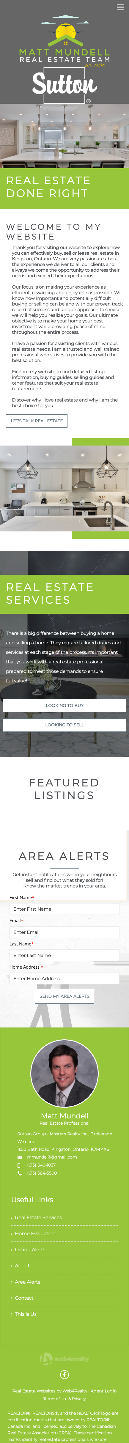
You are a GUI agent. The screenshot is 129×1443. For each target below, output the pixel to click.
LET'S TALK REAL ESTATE (37, 421)
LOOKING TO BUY (65, 705)
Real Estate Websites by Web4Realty (49, 1392)
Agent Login (104, 1392)
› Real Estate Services (36, 1217)
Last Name (22, 944)
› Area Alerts (25, 1283)
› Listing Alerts (28, 1250)
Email (16, 920)
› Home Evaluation (33, 1234)
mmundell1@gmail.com (52, 1157)
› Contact (22, 1299)
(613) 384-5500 (42, 1173)
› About (20, 1266)
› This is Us (24, 1315)
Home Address (26, 967)
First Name (22, 897)
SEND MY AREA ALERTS (64, 996)
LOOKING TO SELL (64, 725)
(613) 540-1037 (41, 1165)
